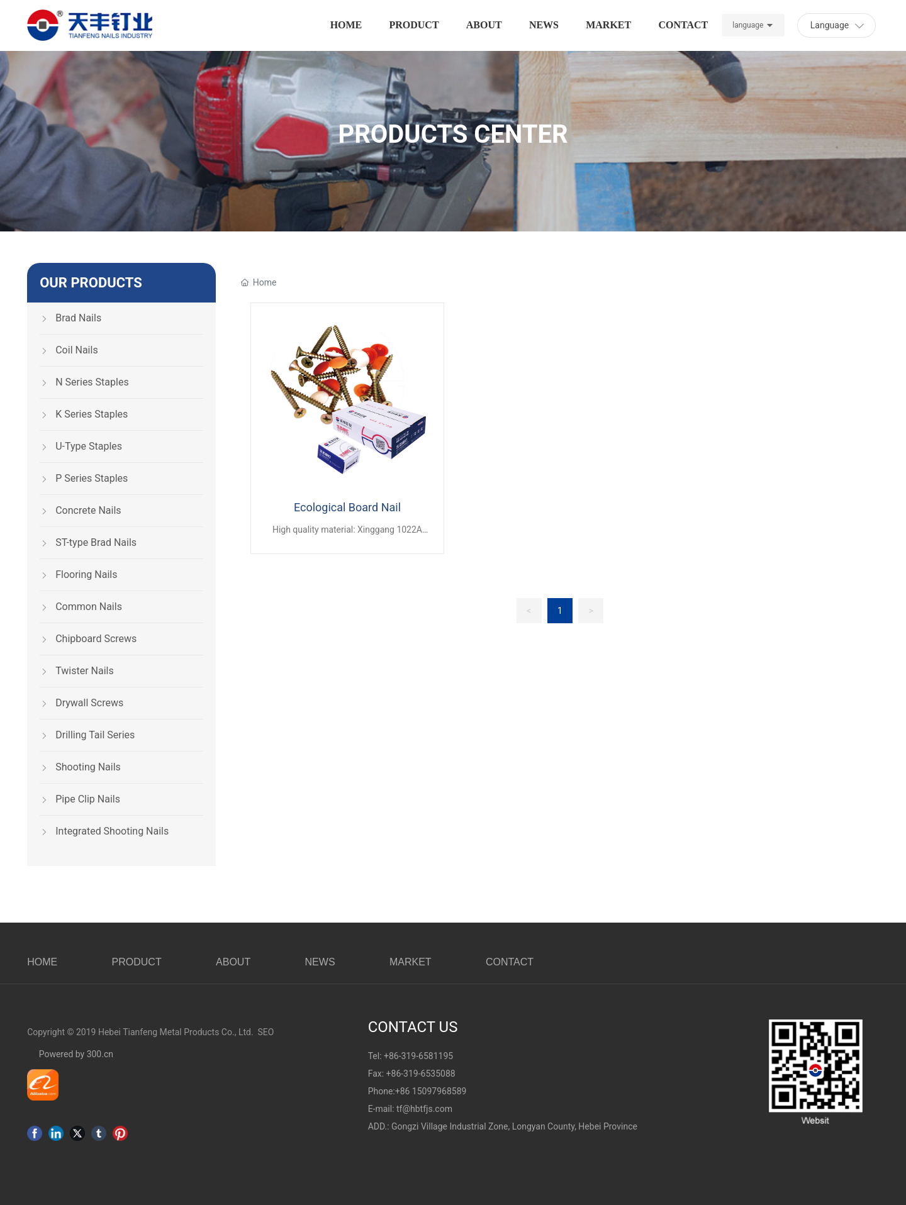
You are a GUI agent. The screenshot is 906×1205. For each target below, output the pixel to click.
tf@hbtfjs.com (424, 1109)
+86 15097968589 (431, 1091)
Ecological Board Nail (347, 507)
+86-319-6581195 (418, 1056)
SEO (266, 1032)
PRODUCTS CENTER (453, 134)
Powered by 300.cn (74, 1054)
